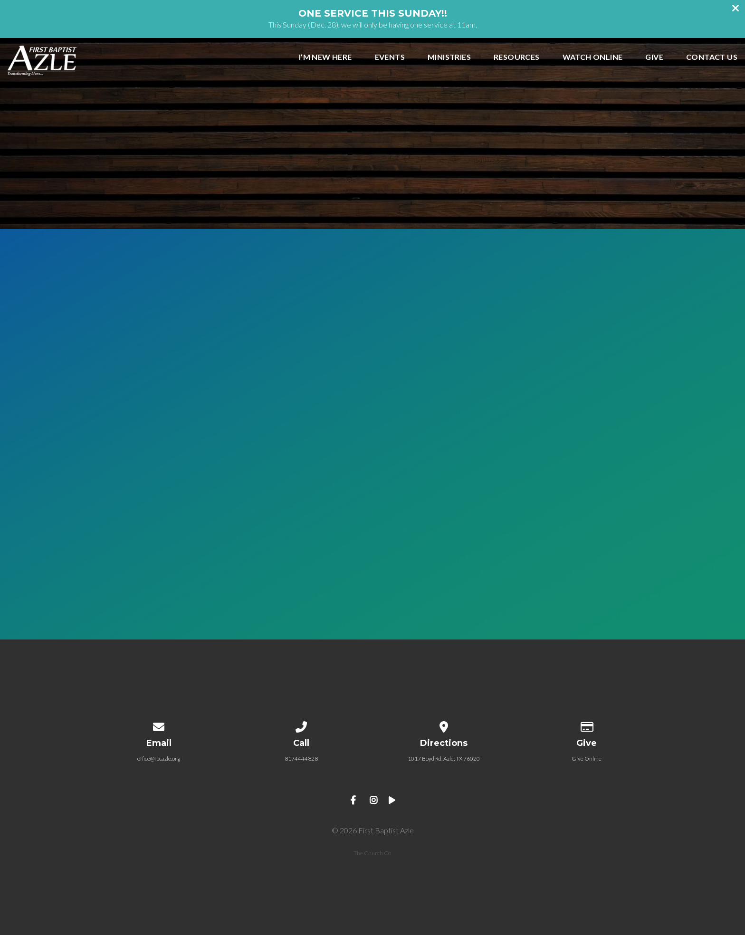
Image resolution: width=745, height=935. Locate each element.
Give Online (587, 758)
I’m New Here (325, 57)
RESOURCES (517, 57)
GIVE (654, 57)
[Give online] (586, 725)
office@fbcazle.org (158, 758)
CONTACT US (711, 57)
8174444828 (301, 758)
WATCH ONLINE (593, 57)
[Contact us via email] (159, 725)
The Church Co (372, 853)
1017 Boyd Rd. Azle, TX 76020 (444, 758)
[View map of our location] (444, 725)
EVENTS (390, 57)
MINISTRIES (449, 57)
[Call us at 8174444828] (301, 725)
